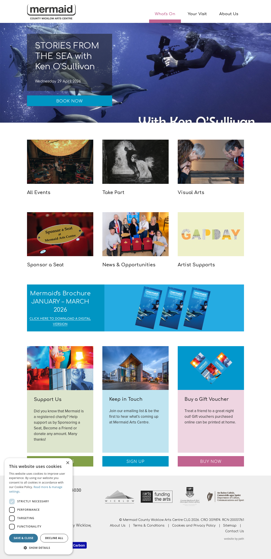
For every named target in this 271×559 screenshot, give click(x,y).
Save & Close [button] (23, 538)
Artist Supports (196, 264)
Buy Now (211, 461)
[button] (38, 547)
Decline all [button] (54, 538)
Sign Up (135, 461)
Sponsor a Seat (45, 264)
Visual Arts (191, 192)
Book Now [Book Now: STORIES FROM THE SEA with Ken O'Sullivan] (69, 101)
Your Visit (197, 14)
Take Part (113, 192)
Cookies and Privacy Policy (194, 525)
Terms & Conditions (149, 525)
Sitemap (230, 525)
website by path (234, 539)
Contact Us (234, 531)
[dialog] (39, 506)
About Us (228, 14)
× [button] (67, 463)
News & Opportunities (128, 264)
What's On (165, 14)
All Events (38, 192)
